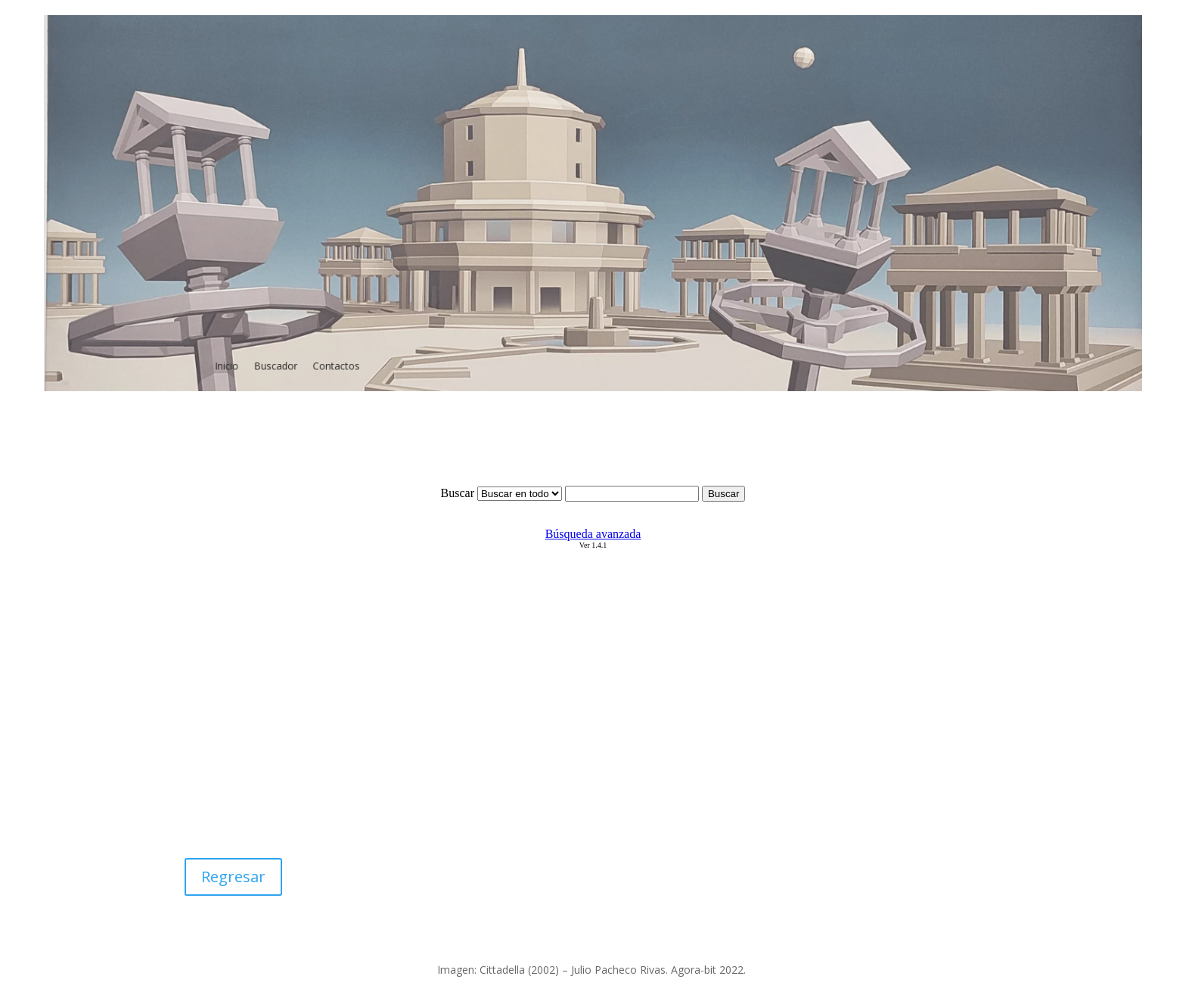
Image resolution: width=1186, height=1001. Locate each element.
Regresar (233, 876)
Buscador (298, 355)
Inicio (253, 355)
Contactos (355, 355)
